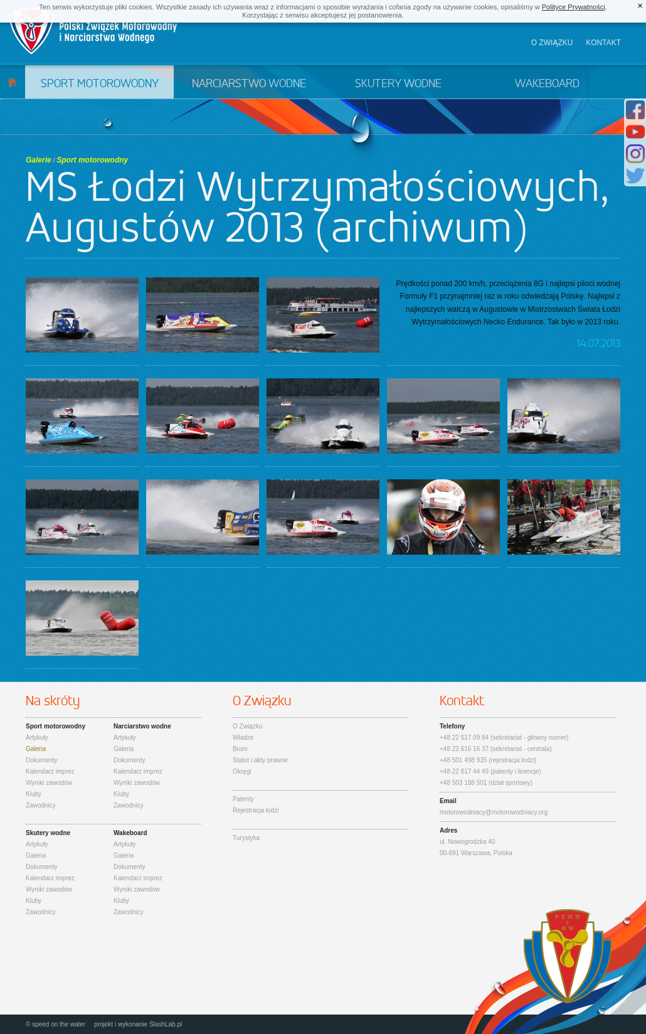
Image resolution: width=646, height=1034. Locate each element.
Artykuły (37, 737)
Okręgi (242, 771)
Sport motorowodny (100, 84)
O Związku (247, 726)
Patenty (243, 799)
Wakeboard (547, 84)
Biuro (240, 748)
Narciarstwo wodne (249, 84)
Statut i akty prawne (260, 760)
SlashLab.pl (165, 1024)
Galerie (38, 160)
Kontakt (603, 42)
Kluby (33, 794)
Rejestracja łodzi (255, 810)
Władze (243, 737)
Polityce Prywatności (573, 7)
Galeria (36, 748)
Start (12, 82)
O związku (552, 42)
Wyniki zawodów (49, 782)
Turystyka (246, 837)
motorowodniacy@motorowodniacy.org (494, 812)
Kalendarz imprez (50, 771)
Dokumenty (42, 760)
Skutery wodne (398, 84)
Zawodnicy (41, 805)
